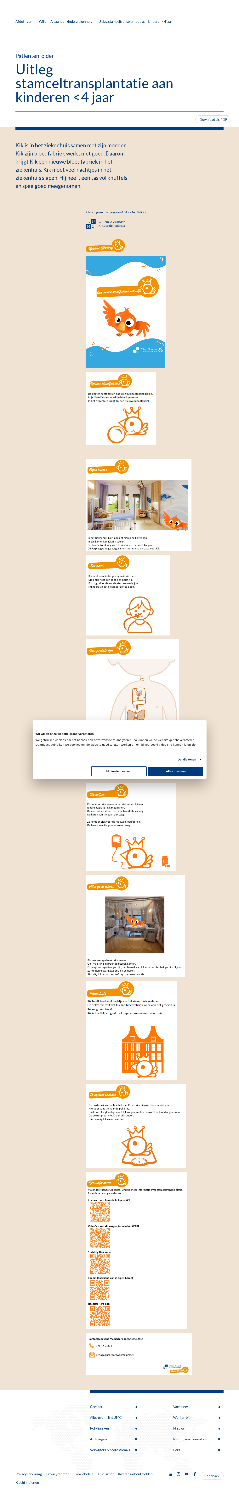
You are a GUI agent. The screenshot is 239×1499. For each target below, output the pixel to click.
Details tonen (187, 759)
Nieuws (196, 1428)
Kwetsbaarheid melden (135, 1474)
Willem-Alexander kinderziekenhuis (65, 21)
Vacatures (196, 1406)
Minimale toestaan (118, 771)
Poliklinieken (113, 1428)
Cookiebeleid (84, 1474)
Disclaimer (106, 1474)
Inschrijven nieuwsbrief (196, 1439)
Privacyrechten (58, 1474)
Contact (113, 1406)
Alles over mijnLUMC (113, 1417)
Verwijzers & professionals (113, 1450)
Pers (196, 1450)
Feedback (212, 1476)
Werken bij (196, 1417)
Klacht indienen (27, 1482)
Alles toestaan (176, 771)
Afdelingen (23, 21)
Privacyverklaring (28, 1474)
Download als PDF (213, 119)
